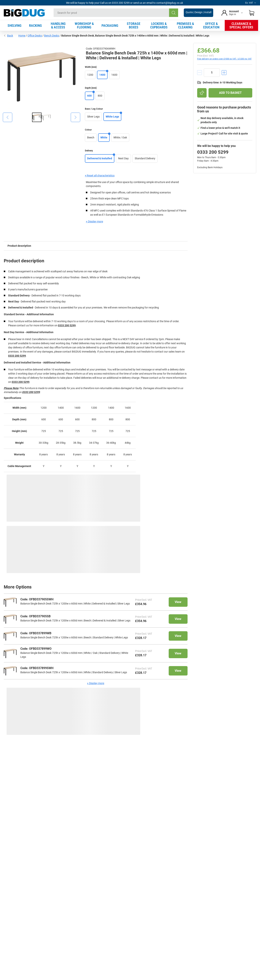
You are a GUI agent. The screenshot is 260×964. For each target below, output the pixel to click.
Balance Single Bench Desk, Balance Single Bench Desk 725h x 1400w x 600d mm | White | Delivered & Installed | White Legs (135, 35)
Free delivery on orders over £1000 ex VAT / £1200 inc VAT (224, 59)
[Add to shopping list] (202, 93)
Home (21, 35)
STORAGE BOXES (133, 25)
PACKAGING (110, 25)
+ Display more (94, 221)
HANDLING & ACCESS (58, 25)
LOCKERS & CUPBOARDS (159, 25)
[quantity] (212, 72)
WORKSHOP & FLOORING (84, 25)
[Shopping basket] (251, 13)
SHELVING (15, 25)
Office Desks (35, 35)
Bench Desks (51, 35)
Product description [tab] (19, 245)
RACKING (35, 25)
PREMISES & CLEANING (185, 25)
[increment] (224, 72)
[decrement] (199, 72)
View (178, 602)
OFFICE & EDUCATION (211, 25)
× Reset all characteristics (100, 175)
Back (8, 35)
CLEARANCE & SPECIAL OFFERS (241, 25)
